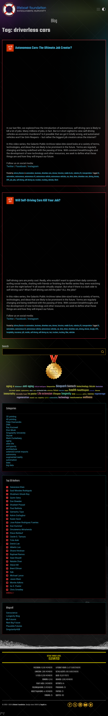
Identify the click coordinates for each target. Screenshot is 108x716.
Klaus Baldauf (16, 533)
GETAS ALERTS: (61, 671)
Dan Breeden (16, 501)
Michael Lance (16, 575)
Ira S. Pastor (15, 586)
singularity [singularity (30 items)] (41, 398)
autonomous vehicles (58, 176)
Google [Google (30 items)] (66, 391)
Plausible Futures (14, 626)
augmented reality (14, 457)
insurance (17, 332)
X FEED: (38, 675)
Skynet (9, 435)
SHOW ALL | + (10, 593)
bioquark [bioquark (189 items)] (61, 386)
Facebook (21, 166)
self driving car (30, 180)
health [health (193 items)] (73, 390)
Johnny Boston (19, 173)
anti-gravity (11, 446)
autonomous (19, 176)
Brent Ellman (16, 568)
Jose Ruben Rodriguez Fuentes (24, 522)
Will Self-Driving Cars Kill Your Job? (37, 200)
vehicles (51, 180)
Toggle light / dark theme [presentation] (103, 9)
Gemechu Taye (17, 512)
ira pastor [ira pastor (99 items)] (32, 393)
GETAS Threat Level (54, 657)
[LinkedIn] (80, 704)
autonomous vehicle (43, 176)
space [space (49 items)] (47, 398)
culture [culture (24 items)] (31, 390)
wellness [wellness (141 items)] (87, 397)
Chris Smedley (16, 589)
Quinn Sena (15, 498)
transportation (87, 173)
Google (92, 329)
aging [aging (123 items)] (9, 386)
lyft (23, 332)
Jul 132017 (10, 200)
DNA (8, 424)
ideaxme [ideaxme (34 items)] (97, 391)
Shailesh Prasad (17, 505)
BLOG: (57, 675)
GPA (8, 180)
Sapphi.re (43, 704)
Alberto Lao (15, 547)
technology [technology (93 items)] (63, 397)
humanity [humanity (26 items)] (92, 391)
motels (27, 332)
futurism (61, 173)
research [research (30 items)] (32, 398)
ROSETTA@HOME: (37, 691)
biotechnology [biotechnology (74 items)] (83, 386)
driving (91, 176)
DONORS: (45, 679)
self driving (20, 180)
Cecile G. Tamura (18, 536)
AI (98, 173)
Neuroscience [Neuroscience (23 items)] (79, 394)
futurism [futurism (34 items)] (61, 391)
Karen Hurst (15, 519)
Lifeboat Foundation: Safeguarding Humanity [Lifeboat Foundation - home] (47, 9)
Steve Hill (14, 565)
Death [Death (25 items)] (34, 390)
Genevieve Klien (17, 487)
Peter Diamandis (13, 422)
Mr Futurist (11, 619)
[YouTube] (85, 704)
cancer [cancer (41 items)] (18, 391)
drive (71, 176)
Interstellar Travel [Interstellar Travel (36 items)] (21, 394)
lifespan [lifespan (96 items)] (57, 393)
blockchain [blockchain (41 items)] (99, 387)
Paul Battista (16, 508)
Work (56, 180)
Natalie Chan (16, 561)
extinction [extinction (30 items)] (50, 391)
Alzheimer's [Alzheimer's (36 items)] (18, 387)
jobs (14, 180)
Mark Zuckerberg (14, 438)
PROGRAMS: (60, 687)
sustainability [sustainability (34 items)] (53, 398)
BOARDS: (59, 679)
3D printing (11, 416)
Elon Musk (11, 430)
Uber (66, 332)
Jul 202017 (10, 48)
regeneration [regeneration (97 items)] (23, 397)
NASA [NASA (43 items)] (73, 394)
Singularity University (16, 433)
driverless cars (47, 173)
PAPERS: (58, 691)
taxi (50, 332)
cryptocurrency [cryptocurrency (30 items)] (25, 391)
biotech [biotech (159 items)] (71, 386)
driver (75, 176)
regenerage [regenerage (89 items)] (99, 393)
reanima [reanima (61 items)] (90, 394)
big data (10, 465)
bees (8, 462)
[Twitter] (75, 704)
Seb (12, 572)
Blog (54, 21)
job (11, 180)
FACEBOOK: (37, 667)
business (38, 173)
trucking (44, 180)
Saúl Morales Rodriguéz (21, 490)
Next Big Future (13, 622)
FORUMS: (47, 695)
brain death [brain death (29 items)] (12, 391)
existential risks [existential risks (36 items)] (42, 391)
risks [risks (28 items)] (36, 398)
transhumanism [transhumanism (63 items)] (76, 397)
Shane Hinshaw (17, 550)
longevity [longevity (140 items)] (66, 393)
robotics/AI (78, 173)
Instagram (33, 166)
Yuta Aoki (14, 540)
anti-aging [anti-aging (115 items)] (28, 386)
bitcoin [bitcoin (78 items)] (92, 386)
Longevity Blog (13, 616)
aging (8, 441)
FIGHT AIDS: (40, 683)
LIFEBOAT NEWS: (61, 667)
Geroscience (11, 613)
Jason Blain (15, 579)
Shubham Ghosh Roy (20, 494)
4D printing (11, 419)
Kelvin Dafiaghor (17, 515)
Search (102, 352)
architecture (11, 449)
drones (54, 173)
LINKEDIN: (38, 671)
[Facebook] (70, 704)
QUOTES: (58, 695)
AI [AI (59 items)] (13, 386)
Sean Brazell (15, 558)
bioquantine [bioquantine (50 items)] (51, 386)
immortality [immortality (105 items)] (9, 393)
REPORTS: (59, 683)
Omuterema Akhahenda (21, 529)
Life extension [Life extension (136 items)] (44, 393)
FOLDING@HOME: (38, 687)
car (68, 176)
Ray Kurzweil (12, 427)
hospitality (10, 332)
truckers (38, 180)
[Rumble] (91, 704)
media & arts (68, 173)
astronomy (11, 454)
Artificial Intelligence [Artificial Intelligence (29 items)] (40, 387)
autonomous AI (30, 176)
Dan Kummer (16, 526)
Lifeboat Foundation (18, 704)
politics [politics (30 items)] (85, 394)
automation (30, 173)
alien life (10, 443)
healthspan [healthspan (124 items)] (83, 390)
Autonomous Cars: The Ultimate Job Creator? (43, 47)
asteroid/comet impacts (17, 451)
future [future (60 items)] (55, 390)
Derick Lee (15, 543)
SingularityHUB (13, 629)
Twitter (10, 166)
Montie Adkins (16, 582)
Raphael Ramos (17, 554)
